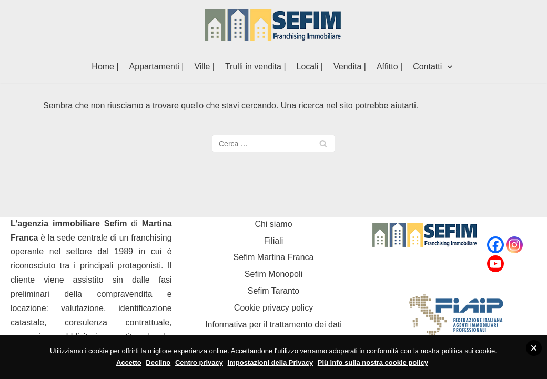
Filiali (273, 240)
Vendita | (349, 66)
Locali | (310, 66)
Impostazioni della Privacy (270, 362)
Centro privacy (199, 362)
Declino (158, 362)
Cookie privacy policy (273, 307)
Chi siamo (273, 224)
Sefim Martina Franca (274, 257)
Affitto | (389, 66)
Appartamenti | (156, 66)
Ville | (204, 66)
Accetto (128, 362)
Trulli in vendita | (255, 66)
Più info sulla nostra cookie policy (373, 362)
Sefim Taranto (273, 290)
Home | (105, 66)
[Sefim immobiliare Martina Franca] (273, 25)
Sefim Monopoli (273, 274)
